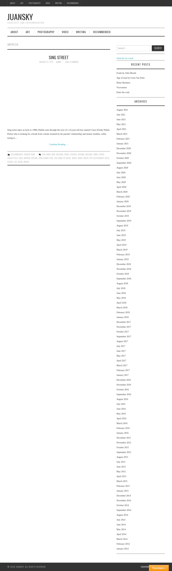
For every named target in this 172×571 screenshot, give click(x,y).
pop (90, 158)
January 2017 (123, 375)
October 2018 (123, 274)
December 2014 (124, 495)
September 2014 (124, 510)
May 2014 (121, 529)
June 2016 (121, 409)
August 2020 (122, 168)
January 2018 (123, 317)
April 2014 (121, 534)
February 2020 (123, 196)
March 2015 (122, 481)
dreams (81, 154)
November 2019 (124, 211)
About (12, 3)
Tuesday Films (29, 154)
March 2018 (122, 307)
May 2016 (121, 413)
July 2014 (121, 520)
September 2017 (124, 336)
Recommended (73, 3)
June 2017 (121, 351)
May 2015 (121, 471)
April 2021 (121, 129)
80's (43, 154)
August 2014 (122, 515)
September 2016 (124, 394)
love (55, 158)
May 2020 (121, 182)
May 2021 (121, 124)
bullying (59, 154)
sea (15, 161)
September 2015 (124, 452)
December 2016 (124, 380)
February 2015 (123, 486)
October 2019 (123, 216)
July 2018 (121, 288)
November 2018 (124, 269)
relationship (98, 158)
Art (22, 3)
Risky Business (123, 83)
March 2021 (122, 134)
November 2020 (124, 153)
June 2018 (121, 293)
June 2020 (121, 177)
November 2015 (124, 442)
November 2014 (124, 500)
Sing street (59, 57)
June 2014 (121, 524)
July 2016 (121, 404)
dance (66, 154)
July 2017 (121, 346)
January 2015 (123, 491)
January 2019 (123, 259)
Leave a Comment (72, 61)
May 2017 (121, 356)
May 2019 (121, 240)
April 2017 (121, 360)
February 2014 (123, 544)
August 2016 (122, 399)
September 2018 (124, 278)
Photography (35, 3)
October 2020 (123, 158)
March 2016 (122, 423)
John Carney (44, 158)
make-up (61, 158)
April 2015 (121, 476)
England (88, 154)
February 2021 (123, 139)
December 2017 (124, 322)
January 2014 (123, 549)
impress (27, 158)
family (95, 154)
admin (58, 61)
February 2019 (123, 254)
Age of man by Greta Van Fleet (131, 78)
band (48, 154)
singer (26, 161)
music (74, 158)
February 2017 (123, 370)
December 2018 (124, 264)
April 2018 (121, 303)
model (68, 158)
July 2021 (121, 114)
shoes (20, 161)
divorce (73, 154)
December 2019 (124, 206)
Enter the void (123, 92)
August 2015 (122, 457)
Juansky (20, 16)
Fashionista (147, 566)
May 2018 (121, 298)
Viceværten (122, 87)
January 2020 (123, 201)
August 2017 (122, 341)
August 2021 (122, 110)
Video (48, 3)
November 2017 (124, 327)
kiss (51, 158)
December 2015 (124, 438)
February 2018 (123, 312)
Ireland (34, 158)
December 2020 (124, 148)
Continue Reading (58, 144)
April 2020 (121, 187)
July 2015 (121, 462)
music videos (83, 158)
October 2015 (123, 447)
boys (53, 154)
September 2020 (124, 163)
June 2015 (121, 467)
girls (21, 158)
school (10, 161)
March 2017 (122, 365)
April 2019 (121, 245)
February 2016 (123, 428)
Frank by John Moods (126, 73)
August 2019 (122, 225)
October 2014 (123, 505)
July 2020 (121, 172)
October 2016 (123, 389)
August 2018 (122, 283)
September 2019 (124, 221)
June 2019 (121, 235)
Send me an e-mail (125, 58)
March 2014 (122, 539)
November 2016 (124, 385)
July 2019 (121, 230)
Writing (58, 3)
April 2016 (121, 418)
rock (107, 158)
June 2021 (121, 119)
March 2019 (122, 250)
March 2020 (122, 192)
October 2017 (123, 332)
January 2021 (123, 143)
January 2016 (123, 433)
